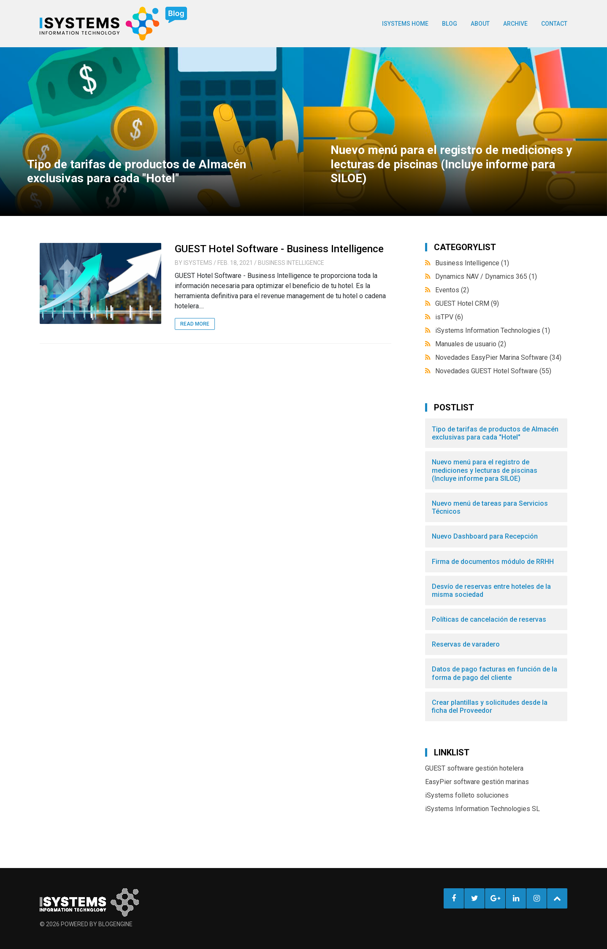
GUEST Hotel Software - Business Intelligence (279, 249)
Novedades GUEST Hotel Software (493, 371)
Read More (194, 324)
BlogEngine (115, 924)
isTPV (449, 317)
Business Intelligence (291, 262)
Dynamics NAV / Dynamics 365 (486, 276)
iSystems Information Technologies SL (482, 809)
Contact (554, 23)
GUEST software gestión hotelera (474, 768)
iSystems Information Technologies (492, 330)
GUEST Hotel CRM (467, 303)
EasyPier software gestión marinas (477, 782)
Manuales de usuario (470, 344)
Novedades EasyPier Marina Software (498, 357)
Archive (515, 23)
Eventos (452, 290)
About (480, 23)
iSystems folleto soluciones (467, 795)
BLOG (449, 23)
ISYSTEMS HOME (405, 23)
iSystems (198, 262)
